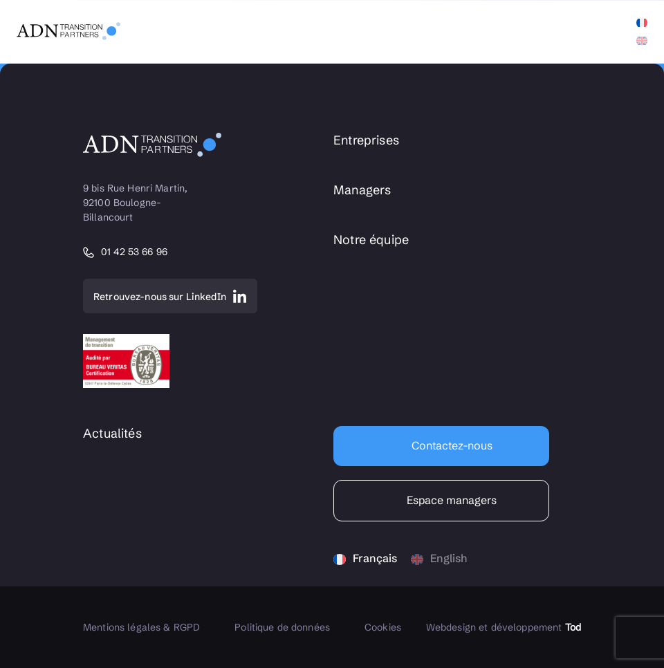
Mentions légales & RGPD (141, 627)
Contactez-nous (450, 445)
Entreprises (366, 140)
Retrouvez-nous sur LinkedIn (159, 296)
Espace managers (450, 500)
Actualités (112, 433)
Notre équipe (371, 240)
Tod (573, 627)
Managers (362, 190)
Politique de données (282, 627)
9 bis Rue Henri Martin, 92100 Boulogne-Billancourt (136, 202)
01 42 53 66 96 (134, 252)
